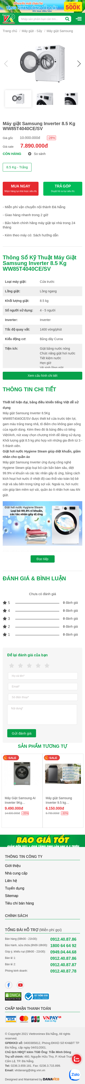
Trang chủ (10, 31)
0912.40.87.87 (63, 965)
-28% (51, 138)
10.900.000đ (30, 138)
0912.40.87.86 (63, 939)
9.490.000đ (14, 808)
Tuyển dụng (14, 888)
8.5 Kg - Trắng (17, 167)
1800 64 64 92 (63, 945)
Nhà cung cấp (16, 873)
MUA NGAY (20, 188)
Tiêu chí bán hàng (19, 903)
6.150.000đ (55, 808)
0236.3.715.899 (49, 1065)
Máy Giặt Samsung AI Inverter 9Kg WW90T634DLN (20, 802)
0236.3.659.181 (21, 1065)
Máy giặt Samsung (60, 31)
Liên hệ (11, 881)
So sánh (37, 154)
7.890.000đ (34, 146)
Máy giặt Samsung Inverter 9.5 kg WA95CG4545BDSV (60, 802)
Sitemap (11, 896)
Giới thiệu (13, 866)
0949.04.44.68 (63, 952)
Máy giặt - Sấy (32, 31)
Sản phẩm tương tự (42, 746)
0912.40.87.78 (63, 971)
